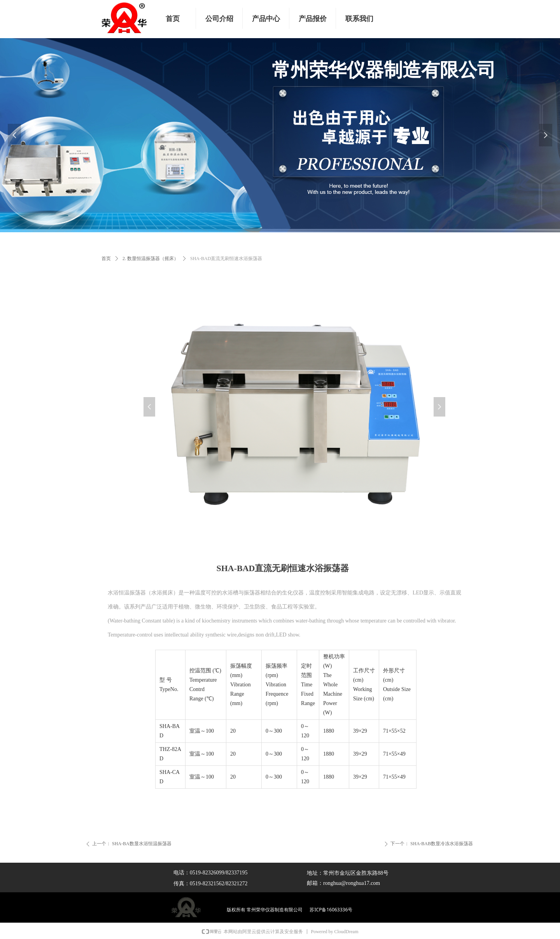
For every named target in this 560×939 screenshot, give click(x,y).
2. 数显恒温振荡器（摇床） (150, 258)
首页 (106, 258)
